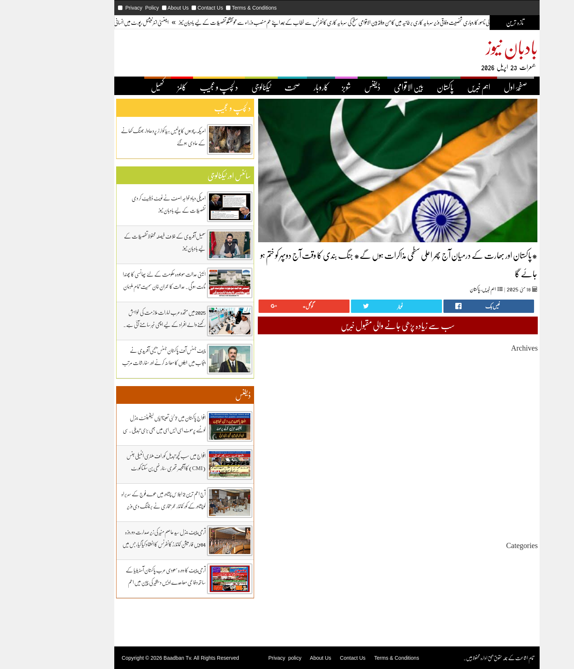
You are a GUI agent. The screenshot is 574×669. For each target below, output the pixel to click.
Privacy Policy (102, 8)
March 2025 (485, 446)
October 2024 (484, 479)
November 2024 (481, 473)
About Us (138, 8)
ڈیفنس (332, 87)
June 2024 (487, 506)
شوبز (306, 87)
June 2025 (487, 426)
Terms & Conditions (214, 8)
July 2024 (488, 499)
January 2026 (484, 380)
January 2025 (484, 459)
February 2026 (483, 373)
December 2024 (482, 466)
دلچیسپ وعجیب (485, 590)
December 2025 (482, 386)
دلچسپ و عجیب (179, 87)
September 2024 (481, 486)
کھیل (117, 87)
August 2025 (485, 413)
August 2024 (485, 493)
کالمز (142, 87)
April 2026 (487, 360)
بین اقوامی (490, 570)
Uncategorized (482, 557)
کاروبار (281, 87)
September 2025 (481, 406)
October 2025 (484, 399)
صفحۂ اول (475, 87)
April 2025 (487, 439)
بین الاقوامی (369, 87)
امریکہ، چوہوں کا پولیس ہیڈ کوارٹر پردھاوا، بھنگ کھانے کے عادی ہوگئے (123, 136)
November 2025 (481, 393)
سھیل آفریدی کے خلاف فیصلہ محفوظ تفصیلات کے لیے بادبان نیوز (125, 242)
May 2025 (487, 433)
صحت (252, 87)
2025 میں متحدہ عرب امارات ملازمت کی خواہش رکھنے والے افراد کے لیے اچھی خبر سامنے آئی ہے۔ (124, 318)
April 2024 (487, 519)
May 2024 (487, 513)
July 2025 (488, 419)
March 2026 (485, 366)
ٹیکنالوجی (221, 87)
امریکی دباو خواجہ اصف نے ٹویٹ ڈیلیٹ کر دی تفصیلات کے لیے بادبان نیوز (129, 204)
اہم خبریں (438, 87)
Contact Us (170, 8)
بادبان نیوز (472, 46)
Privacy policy (244, 658)
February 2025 (483, 453)
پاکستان (405, 87)
